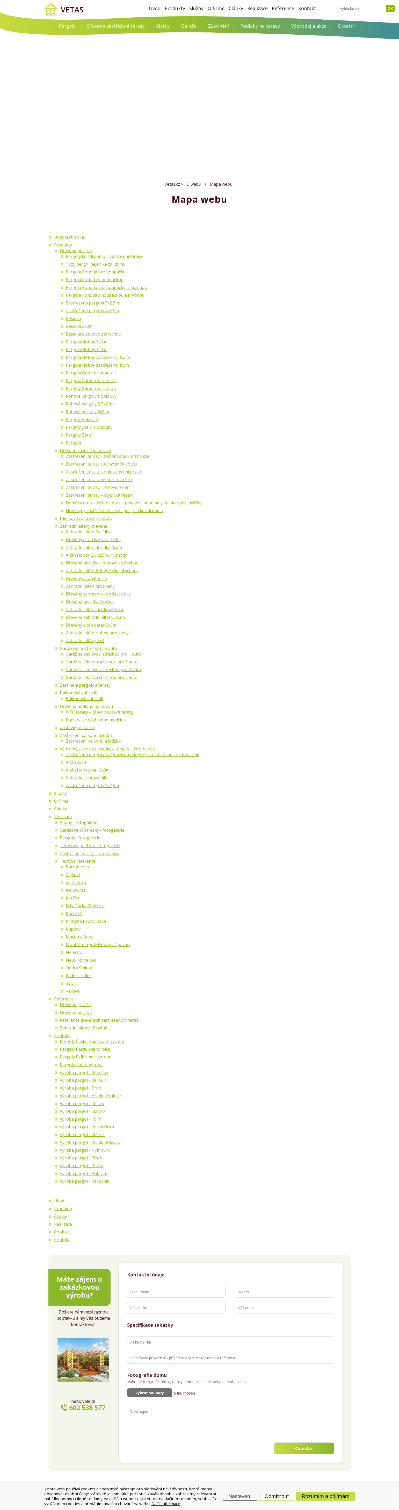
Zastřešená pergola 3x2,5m (92, 303)
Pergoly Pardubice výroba (85, 1049)
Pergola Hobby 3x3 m (86, 342)
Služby (196, 8)
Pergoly (67, 26)
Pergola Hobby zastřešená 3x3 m (98, 357)
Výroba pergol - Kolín (80, 1119)
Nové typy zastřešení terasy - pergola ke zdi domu (114, 510)
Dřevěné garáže (75, 1004)
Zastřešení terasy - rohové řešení (98, 487)
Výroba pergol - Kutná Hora (87, 1127)
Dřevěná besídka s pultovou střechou (102, 563)
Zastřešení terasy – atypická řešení (99, 495)
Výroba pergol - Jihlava (82, 1103)
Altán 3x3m (76, 762)
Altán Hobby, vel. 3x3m (88, 770)
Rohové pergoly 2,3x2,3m (90, 404)
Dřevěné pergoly (76, 250)
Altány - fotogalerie (78, 822)
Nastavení (240, 1496)
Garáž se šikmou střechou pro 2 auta (101, 677)
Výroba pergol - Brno (80, 1088)
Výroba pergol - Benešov (84, 1072)
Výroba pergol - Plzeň (81, 1158)
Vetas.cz (172, 184)
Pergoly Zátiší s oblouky (89, 427)
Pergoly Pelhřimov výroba (85, 1057)
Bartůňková (77, 867)
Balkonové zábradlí (78, 693)
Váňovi (72, 991)
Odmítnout (277, 1496)
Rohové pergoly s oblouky (91, 396)
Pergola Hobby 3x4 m (86, 349)
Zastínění (218, 26)
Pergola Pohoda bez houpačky (95, 272)
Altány (163, 26)
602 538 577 (87, 1407)
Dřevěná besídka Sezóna (90, 602)
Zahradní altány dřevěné (83, 526)
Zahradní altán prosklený (90, 586)
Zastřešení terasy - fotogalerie (89, 853)
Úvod (155, 8)
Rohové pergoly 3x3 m (87, 412)
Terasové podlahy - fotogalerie (90, 845)
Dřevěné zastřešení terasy (115, 26)
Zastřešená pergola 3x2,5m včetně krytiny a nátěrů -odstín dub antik (132, 754)
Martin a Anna (79, 937)
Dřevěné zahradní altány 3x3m (95, 617)
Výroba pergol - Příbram (83, 1173)
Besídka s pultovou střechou (93, 334)
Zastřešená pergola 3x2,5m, (93, 785)
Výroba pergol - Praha (81, 1165)
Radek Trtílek (79, 975)
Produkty (175, 8)
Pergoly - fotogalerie (80, 838)
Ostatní (346, 26)
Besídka (73, 318)
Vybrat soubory (149, 1392)
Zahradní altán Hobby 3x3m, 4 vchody (102, 570)
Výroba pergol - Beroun (83, 1080)
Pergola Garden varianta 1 (91, 373)
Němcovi (74, 952)
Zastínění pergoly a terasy (85, 685)
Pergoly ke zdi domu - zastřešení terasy (104, 256)
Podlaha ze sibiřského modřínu (96, 720)
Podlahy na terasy (260, 26)
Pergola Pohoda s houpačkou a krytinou (105, 295)
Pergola (73, 443)
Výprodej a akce (309, 26)
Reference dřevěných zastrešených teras (99, 1020)
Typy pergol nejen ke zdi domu (96, 264)
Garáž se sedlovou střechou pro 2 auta (103, 669)
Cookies (62, 1232)
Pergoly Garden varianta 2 (91, 380)
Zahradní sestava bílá (86, 778)
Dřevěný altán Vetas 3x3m (91, 625)
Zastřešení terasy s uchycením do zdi (101, 464)
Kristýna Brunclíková (86, 921)
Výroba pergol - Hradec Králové (90, 1096)
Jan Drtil (74, 898)
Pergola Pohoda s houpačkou (95, 279)
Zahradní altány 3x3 (85, 640)
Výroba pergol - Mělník (82, 1134)
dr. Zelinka (76, 882)
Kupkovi (74, 929)
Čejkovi (73, 874)
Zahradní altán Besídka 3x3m (94, 547)
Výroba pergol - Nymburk (85, 1150)
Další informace (165, 1503)
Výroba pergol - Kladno (82, 1111)
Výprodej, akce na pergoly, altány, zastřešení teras (108, 749)
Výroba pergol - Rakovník (84, 1181)
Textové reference (78, 861)
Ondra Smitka (79, 968)
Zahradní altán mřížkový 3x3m (95, 609)
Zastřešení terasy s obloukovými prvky (103, 472)
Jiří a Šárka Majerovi (85, 906)
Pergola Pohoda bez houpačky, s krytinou (106, 287)
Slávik (71, 983)
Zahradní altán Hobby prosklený (97, 633)
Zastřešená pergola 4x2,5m (92, 311)
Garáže (189, 26)
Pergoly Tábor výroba (81, 1065)
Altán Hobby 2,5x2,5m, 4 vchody (96, 555)
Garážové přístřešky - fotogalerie (92, 830)
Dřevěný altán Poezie (86, 578)
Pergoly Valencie (82, 419)
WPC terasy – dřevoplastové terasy (99, 712)
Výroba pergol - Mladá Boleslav (90, 1142)
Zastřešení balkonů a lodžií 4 (93, 741)
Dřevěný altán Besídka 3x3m (93, 539)
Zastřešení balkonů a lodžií (86, 735)
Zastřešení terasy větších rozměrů (99, 479)
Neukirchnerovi (81, 960)
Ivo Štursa (75, 890)
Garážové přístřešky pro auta (88, 648)
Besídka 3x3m (79, 326)
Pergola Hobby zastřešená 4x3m (97, 365)
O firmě (216, 8)
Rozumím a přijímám (325, 1496)
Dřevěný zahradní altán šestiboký (98, 594)
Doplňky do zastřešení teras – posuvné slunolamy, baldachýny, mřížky (133, 503)
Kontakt (307, 8)
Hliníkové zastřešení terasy (86, 518)
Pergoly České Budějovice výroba (92, 1041)
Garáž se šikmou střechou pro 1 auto (102, 662)
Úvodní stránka (69, 237)
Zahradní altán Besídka (88, 532)
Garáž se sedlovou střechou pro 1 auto (103, 654)
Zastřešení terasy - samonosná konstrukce (107, 456)
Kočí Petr (74, 913)
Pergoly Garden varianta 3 (91, 388)
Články (236, 8)
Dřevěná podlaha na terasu (86, 706)
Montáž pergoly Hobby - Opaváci (98, 944)
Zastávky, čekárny (77, 727)
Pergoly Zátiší (79, 435)
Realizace (257, 8)
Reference (283, 8)
